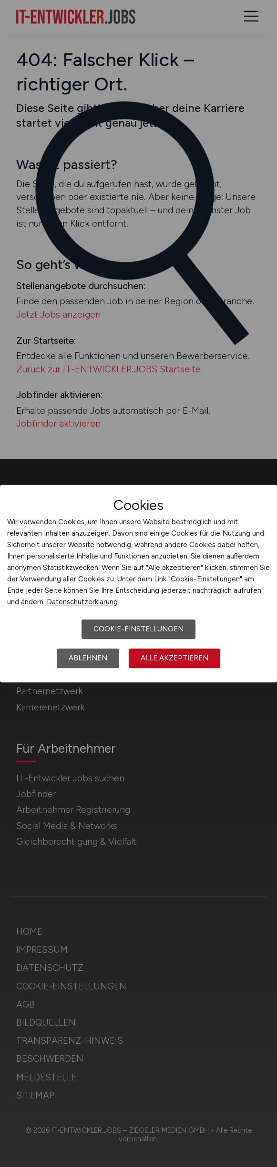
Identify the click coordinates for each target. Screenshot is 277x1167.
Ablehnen (88, 658)
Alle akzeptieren (174, 658)
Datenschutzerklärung (82, 602)
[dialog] (138, 584)
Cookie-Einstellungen (138, 629)
